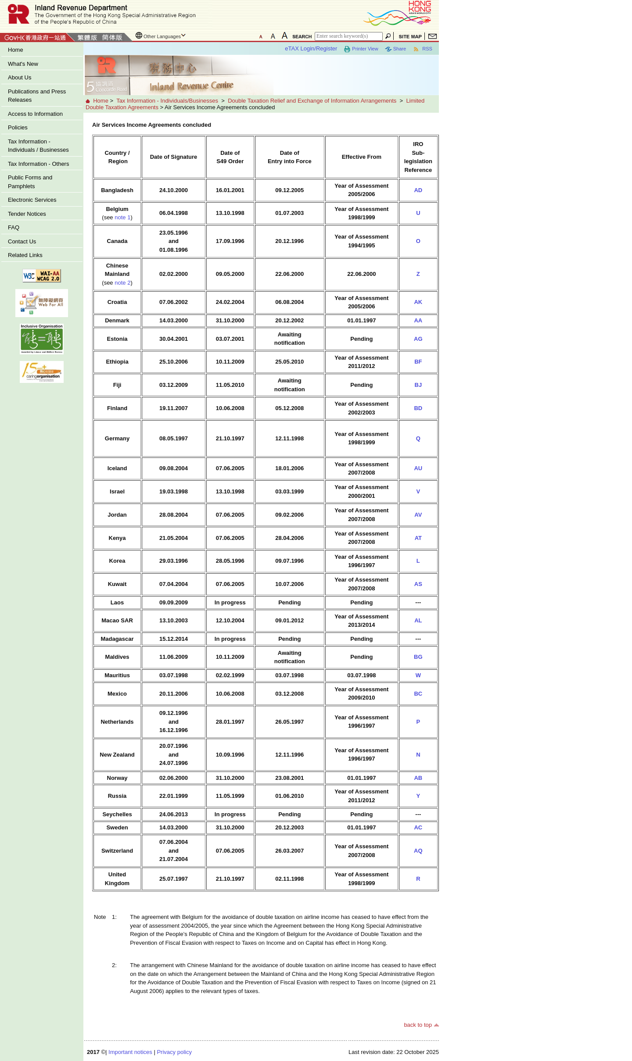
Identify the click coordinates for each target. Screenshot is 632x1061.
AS (418, 584)
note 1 (122, 217)
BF (418, 361)
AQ (418, 850)
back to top (418, 1025)
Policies (18, 127)
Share (395, 49)
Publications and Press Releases (37, 96)
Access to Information (35, 114)
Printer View (361, 49)
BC (418, 693)
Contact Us (22, 241)
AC (418, 827)
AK (418, 302)
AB (418, 778)
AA (418, 320)
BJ (418, 385)
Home (15, 49)
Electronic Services (32, 199)
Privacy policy (174, 1052)
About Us (19, 77)
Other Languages (162, 36)
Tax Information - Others (38, 164)
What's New (23, 64)
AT (418, 538)
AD (418, 190)
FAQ (13, 227)
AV (418, 514)
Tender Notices (27, 214)
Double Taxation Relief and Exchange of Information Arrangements (312, 100)
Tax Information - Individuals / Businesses (38, 146)
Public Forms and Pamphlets (30, 181)
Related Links (25, 255)
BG (418, 657)
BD (418, 408)
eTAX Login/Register (311, 48)
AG (418, 339)
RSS (422, 49)
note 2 (122, 282)
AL (418, 620)
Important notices (130, 1052)
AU (418, 468)
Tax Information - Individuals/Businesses (167, 100)
